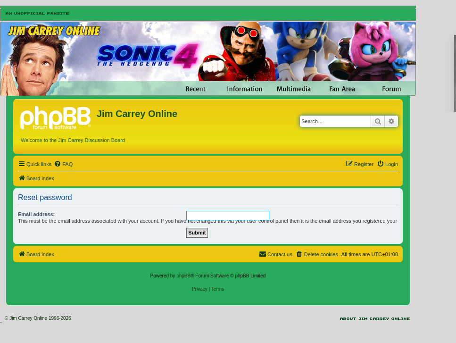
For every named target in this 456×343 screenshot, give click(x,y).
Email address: (36, 214)
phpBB (183, 275)
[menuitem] (63, 164)
